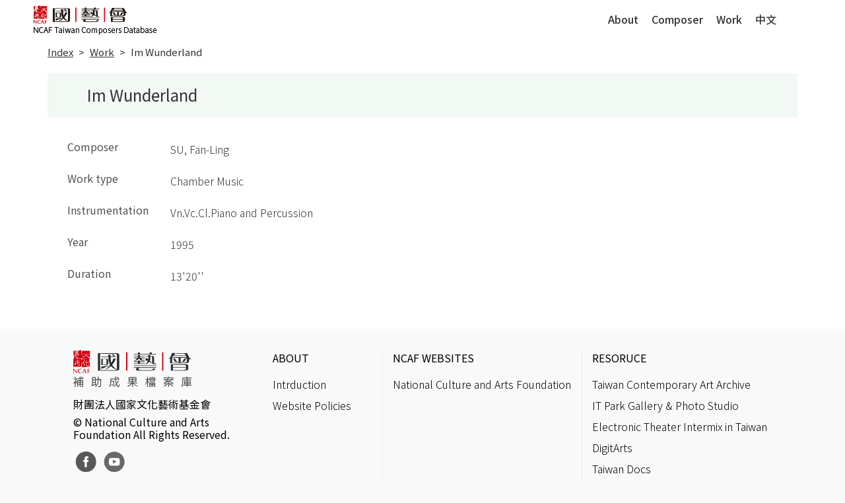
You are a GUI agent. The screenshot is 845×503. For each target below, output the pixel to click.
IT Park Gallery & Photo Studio (665, 405)
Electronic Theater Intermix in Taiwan (679, 426)
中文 (765, 19)
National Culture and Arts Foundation (482, 384)
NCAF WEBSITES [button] (433, 358)
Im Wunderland (166, 52)
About (623, 19)
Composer (677, 19)
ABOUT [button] (291, 358)
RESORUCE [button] (619, 358)
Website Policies (312, 405)
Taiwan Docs (621, 469)
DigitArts (612, 447)
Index (60, 52)
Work (729, 19)
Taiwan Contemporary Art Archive (671, 384)
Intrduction (299, 384)
